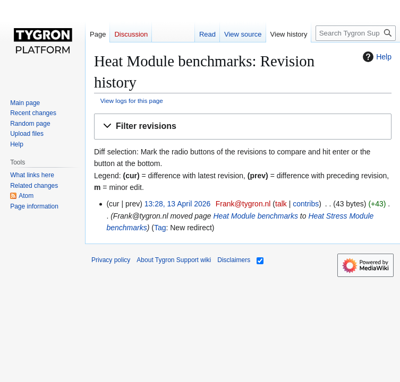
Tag (160, 227)
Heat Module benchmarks (255, 216)
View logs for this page (131, 100)
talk (281, 203)
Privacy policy (110, 260)
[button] (242, 126)
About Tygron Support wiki (174, 260)
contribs (306, 203)
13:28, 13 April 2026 (177, 203)
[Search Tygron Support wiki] (356, 33)
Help (376, 56)
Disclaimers (233, 260)
